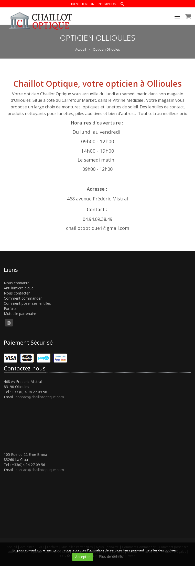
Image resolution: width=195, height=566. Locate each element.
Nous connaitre (16, 282)
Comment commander (23, 298)
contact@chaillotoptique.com (40, 396)
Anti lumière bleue (19, 288)
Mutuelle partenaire (20, 313)
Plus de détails (111, 556)
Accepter (82, 556)
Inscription (107, 4)
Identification (82, 4)
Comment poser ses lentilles (27, 303)
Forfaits (10, 308)
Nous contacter (17, 293)
